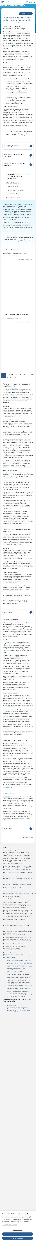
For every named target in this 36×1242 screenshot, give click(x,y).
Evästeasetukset (17, 1230)
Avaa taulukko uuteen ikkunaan (24, 322)
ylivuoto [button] (14, 434)
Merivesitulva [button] (6, 797)
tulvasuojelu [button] (6, 787)
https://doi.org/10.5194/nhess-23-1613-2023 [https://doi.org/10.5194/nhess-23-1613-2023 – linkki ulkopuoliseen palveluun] (19, 916)
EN (30, 2)
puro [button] (18, 813)
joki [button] (13, 813)
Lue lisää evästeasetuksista (9, 1224)
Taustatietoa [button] (18, 612)
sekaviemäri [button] (6, 647)
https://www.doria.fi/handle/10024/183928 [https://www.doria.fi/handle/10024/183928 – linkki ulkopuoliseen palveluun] (14, 934)
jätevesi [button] (5, 467)
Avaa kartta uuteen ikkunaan (25, 259)
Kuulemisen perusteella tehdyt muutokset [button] (18, 155)
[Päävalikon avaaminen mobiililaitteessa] (27, 2)
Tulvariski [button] (5, 207)
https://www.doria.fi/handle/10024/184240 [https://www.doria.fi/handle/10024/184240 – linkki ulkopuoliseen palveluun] (14, 907)
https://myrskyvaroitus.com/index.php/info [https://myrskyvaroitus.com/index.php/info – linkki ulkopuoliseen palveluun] (14, 898)
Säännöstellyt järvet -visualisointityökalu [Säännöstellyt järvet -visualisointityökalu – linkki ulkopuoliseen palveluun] (17, 1007)
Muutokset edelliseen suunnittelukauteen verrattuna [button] (18, 146)
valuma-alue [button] (10, 211)
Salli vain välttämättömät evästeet (17, 1234)
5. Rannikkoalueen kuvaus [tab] (14, 197)
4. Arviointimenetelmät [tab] (13, 194)
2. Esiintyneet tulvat (27, 836)
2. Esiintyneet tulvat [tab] (12, 187)
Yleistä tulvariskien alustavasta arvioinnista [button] (18, 164)
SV (34, 2)
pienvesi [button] (21, 711)
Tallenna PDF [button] (25, 13)
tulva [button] (25, 204)
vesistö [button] (14, 518)
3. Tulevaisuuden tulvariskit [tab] (14, 190)
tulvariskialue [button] (13, 389)
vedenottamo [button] (15, 576)
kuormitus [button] (10, 706)
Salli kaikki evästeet (17, 1238)
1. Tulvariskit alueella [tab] (12, 183)
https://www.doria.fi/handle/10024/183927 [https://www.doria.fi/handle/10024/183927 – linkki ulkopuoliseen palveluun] (20, 940)
